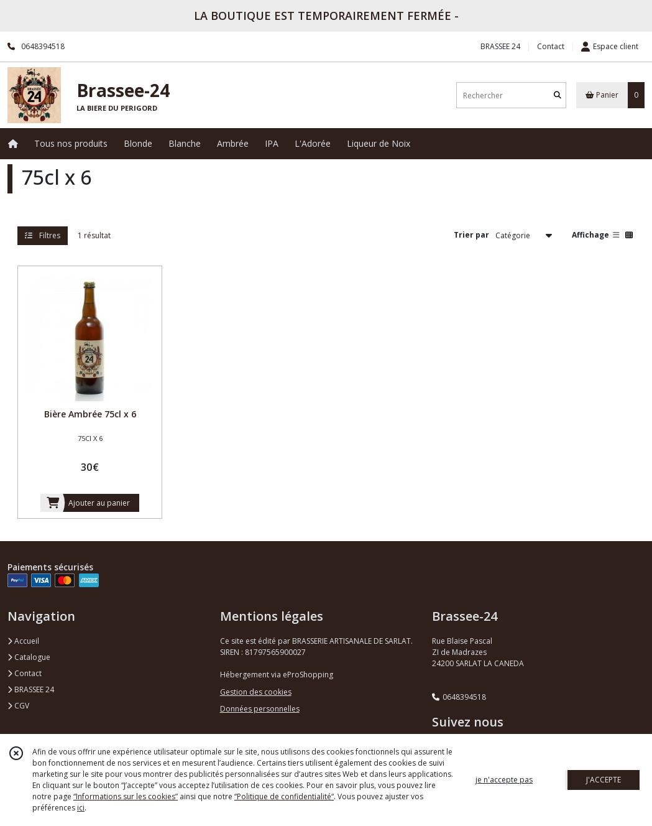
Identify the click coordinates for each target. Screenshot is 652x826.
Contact (550, 46)
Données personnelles (260, 708)
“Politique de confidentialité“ (284, 796)
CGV (18, 705)
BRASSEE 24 (30, 689)
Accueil (23, 641)
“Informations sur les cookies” (125, 796)
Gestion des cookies (256, 692)
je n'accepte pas (504, 779)
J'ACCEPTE (603, 779)
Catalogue (28, 657)
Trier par (471, 235)
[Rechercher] (557, 95)
